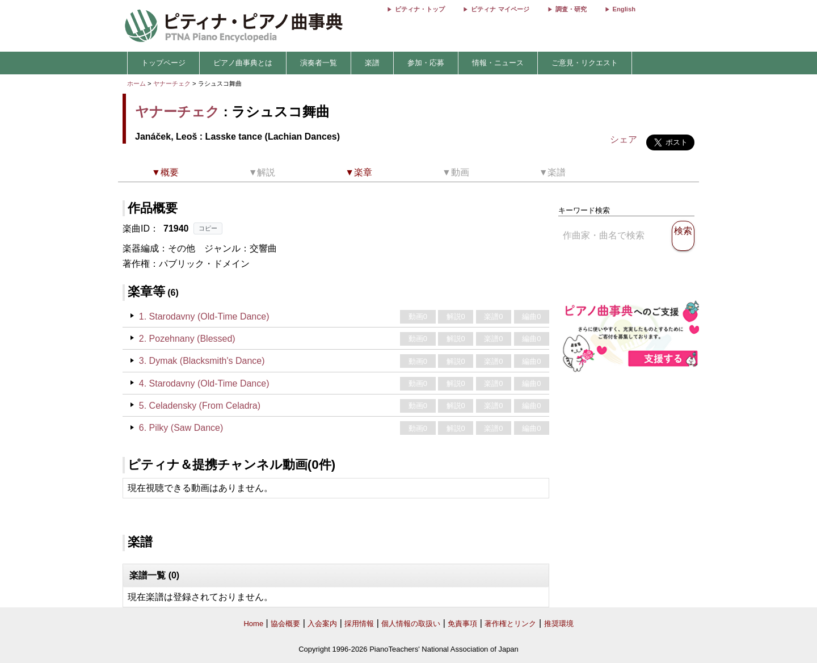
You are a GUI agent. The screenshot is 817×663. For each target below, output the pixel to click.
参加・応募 (425, 62)
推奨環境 (559, 623)
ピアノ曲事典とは (242, 62)
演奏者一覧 (318, 62)
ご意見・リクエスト (584, 62)
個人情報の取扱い (410, 623)
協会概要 (285, 623)
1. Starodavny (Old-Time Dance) (204, 316)
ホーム (136, 83)
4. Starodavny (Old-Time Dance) (204, 383)
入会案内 (322, 623)
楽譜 (372, 62)
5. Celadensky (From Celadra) (199, 405)
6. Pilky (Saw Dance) (181, 428)
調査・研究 (571, 9)
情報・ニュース (498, 62)
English (624, 9)
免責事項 (462, 623)
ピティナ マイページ (500, 9)
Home (253, 623)
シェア (623, 139)
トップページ (163, 62)
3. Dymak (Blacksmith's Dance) (202, 361)
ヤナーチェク (172, 83)
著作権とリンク (510, 623)
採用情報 (359, 623)
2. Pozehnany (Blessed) (187, 338)
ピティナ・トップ (420, 9)
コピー (208, 228)
